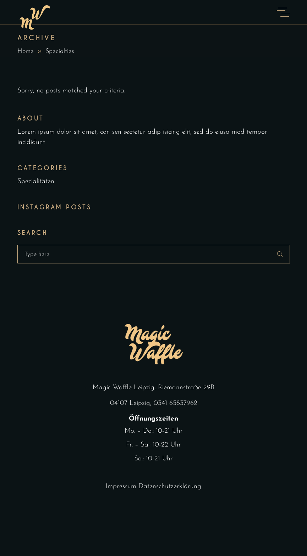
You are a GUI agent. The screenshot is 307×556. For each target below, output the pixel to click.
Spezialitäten (35, 181)
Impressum (121, 486)
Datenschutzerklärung (169, 486)
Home (25, 51)
